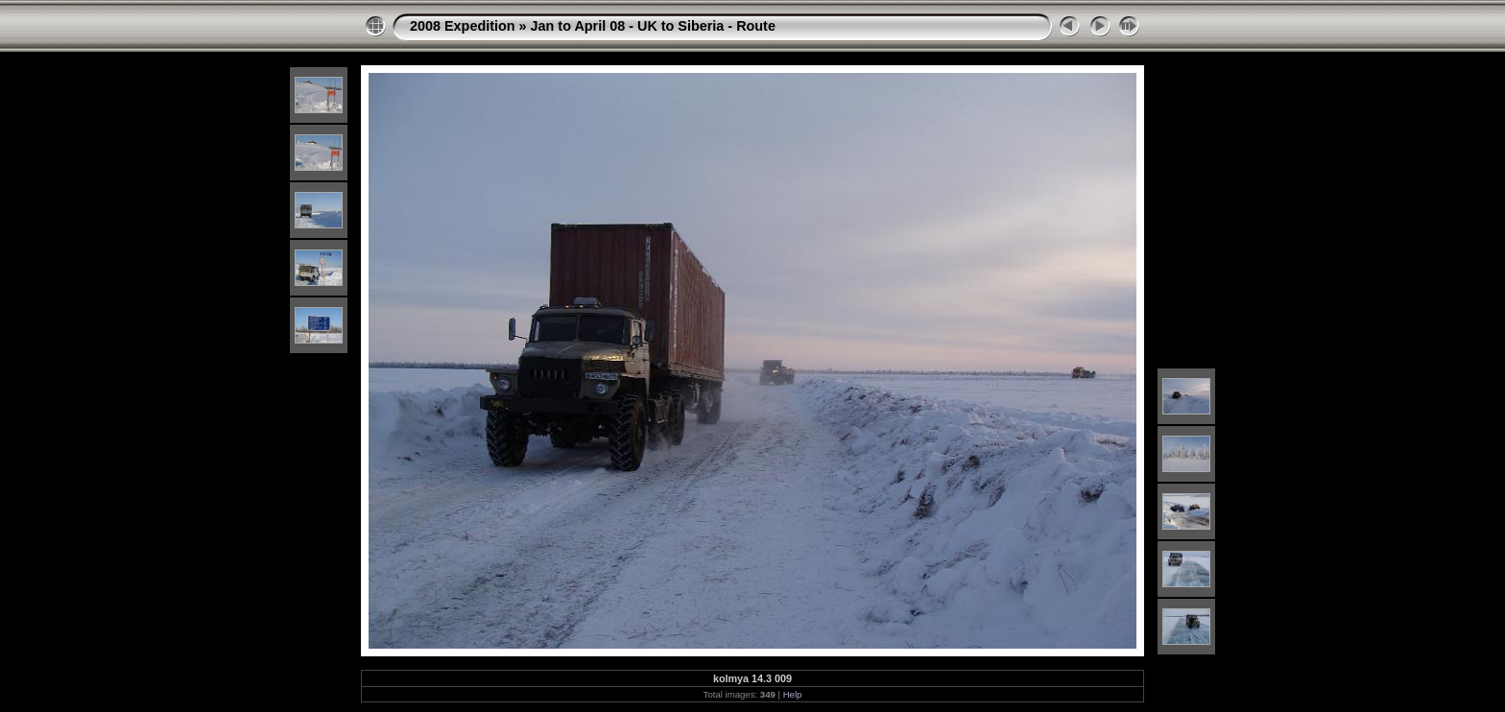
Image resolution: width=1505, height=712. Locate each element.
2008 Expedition (462, 26)
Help (792, 694)
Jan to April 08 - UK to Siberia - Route (653, 26)
